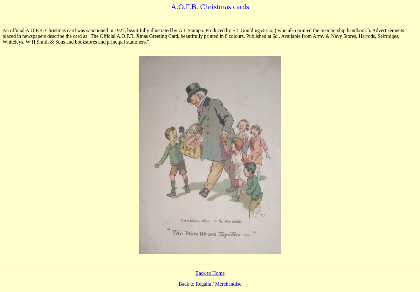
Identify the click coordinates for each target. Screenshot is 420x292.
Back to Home (209, 273)
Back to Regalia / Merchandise (210, 284)
